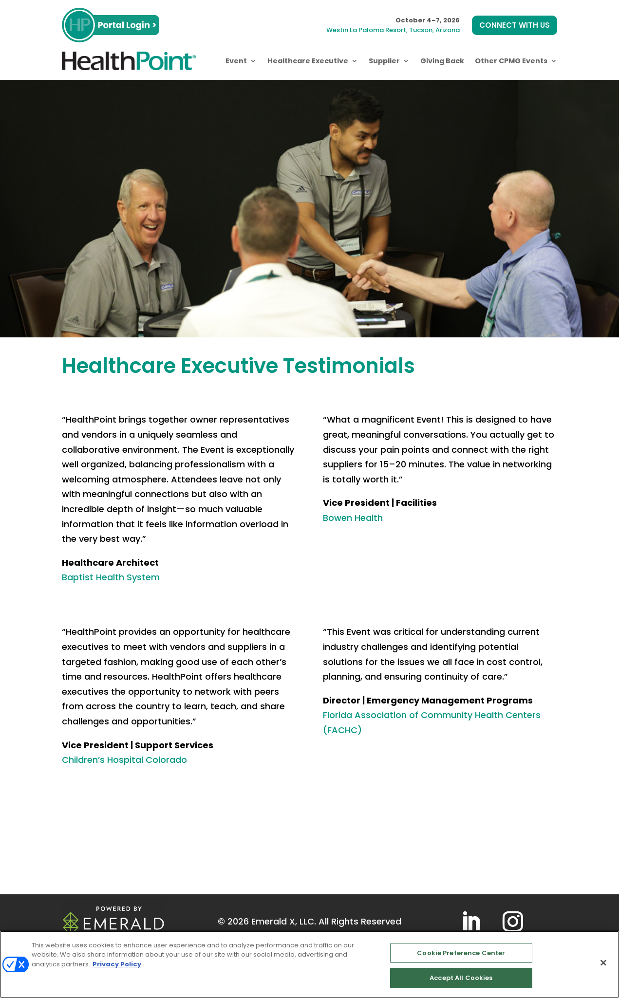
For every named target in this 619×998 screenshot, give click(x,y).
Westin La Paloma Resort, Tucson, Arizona (393, 30)
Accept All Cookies (461, 977)
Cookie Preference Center (461, 953)
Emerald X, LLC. (283, 921)
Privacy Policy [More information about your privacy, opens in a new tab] (117, 964)
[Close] (603, 962)
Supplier (384, 61)
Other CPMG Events (511, 61)
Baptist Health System (111, 577)
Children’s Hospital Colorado (124, 760)
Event (236, 61)
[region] (309, 964)
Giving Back (442, 61)
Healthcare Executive (307, 61)
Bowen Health (353, 518)
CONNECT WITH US (514, 25)
